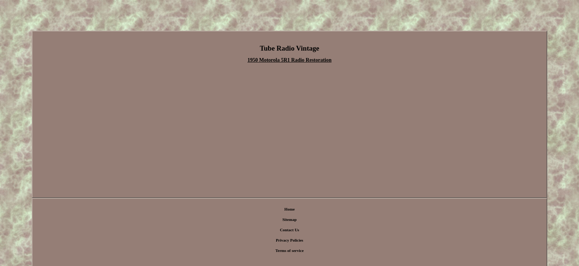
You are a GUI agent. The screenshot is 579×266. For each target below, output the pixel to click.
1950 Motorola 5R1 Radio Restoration (289, 61)
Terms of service (332, 199)
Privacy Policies (300, 199)
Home (233, 199)
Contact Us (271, 199)
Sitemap (250, 199)
